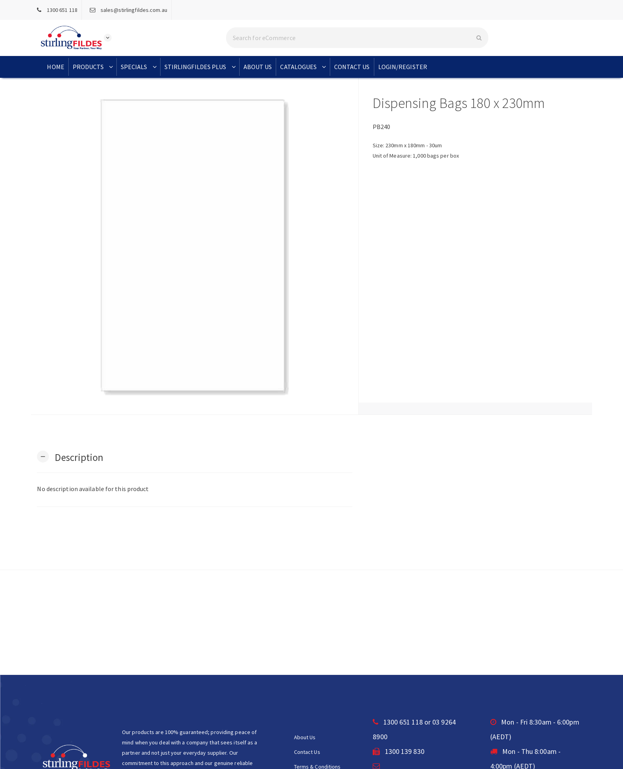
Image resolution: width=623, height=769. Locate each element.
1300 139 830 (398, 751)
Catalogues (303, 67)
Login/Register (402, 67)
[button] (70, 456)
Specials (139, 67)
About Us (258, 67)
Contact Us (352, 67)
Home (55, 67)
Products (93, 67)
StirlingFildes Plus (200, 67)
